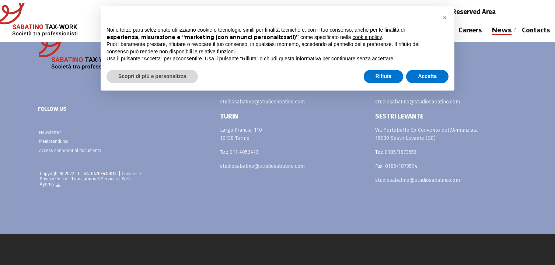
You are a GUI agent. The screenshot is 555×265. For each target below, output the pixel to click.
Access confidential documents (70, 150)
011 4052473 (244, 152)
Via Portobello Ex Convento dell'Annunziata (426, 130)
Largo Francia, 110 (241, 130)
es (528, 11)
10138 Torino (234, 138)
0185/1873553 (400, 152)
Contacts (536, 30)
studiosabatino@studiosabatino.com (262, 102)
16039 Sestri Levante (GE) (405, 138)
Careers (470, 30)
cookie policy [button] (367, 37)
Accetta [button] (427, 76)
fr (546, 11)
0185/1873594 (401, 166)
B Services (107, 178)
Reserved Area (474, 12)
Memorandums (53, 141)
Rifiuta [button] (384, 76)
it (511, 11)
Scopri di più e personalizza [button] (152, 76)
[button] (445, 18)
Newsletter (50, 132)
